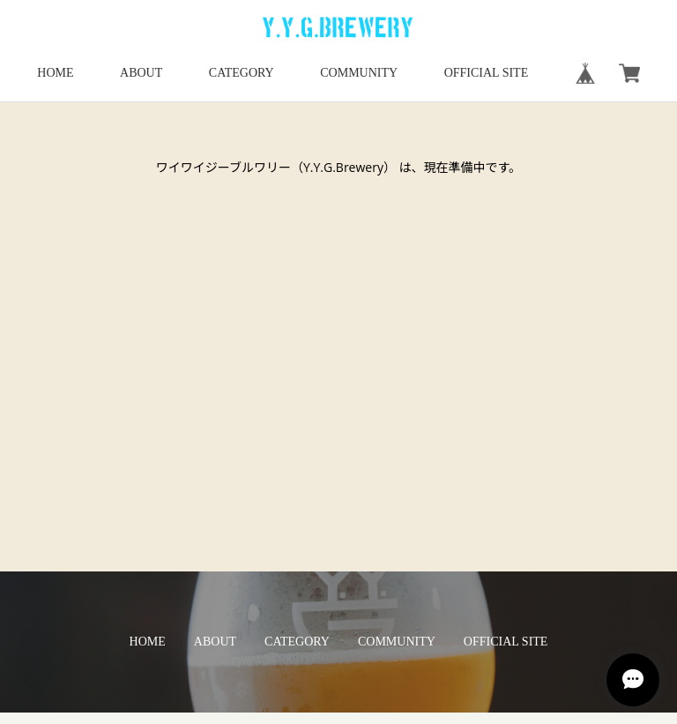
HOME (55, 72)
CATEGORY (241, 72)
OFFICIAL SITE (486, 72)
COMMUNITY (359, 72)
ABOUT (141, 72)
